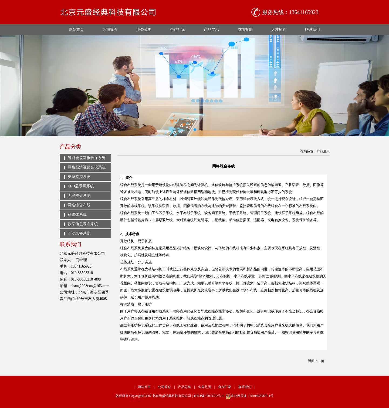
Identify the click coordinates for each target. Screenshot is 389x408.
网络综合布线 (79, 205)
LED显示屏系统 (81, 186)
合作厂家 (177, 30)
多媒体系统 (77, 215)
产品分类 (184, 387)
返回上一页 (316, 361)
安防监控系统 (79, 177)
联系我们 (312, 30)
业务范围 (143, 30)
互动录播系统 (79, 233)
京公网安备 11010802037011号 (249, 396)
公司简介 (110, 30)
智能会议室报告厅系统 (87, 158)
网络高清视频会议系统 (87, 167)
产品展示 (211, 30)
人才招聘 (278, 30)
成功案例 (245, 30)
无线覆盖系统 (79, 196)
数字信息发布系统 (83, 224)
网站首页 (76, 30)
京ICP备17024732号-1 (209, 396)
